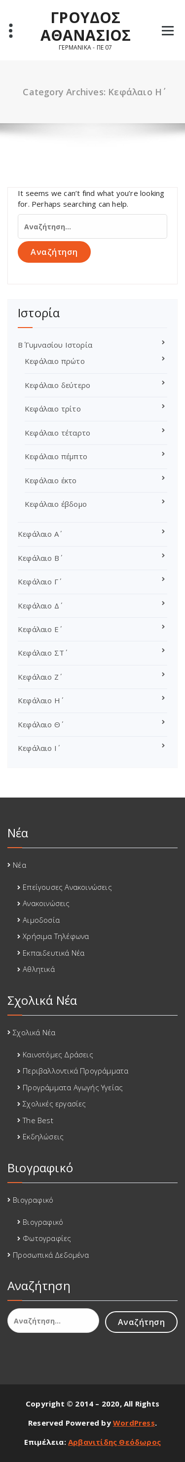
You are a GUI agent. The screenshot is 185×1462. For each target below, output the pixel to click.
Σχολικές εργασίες (54, 1103)
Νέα (19, 865)
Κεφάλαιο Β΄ (38, 558)
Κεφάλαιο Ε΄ (38, 629)
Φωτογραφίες (47, 1238)
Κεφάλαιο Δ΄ (38, 605)
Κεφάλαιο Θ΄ (39, 724)
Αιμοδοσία (41, 920)
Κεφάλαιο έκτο (51, 480)
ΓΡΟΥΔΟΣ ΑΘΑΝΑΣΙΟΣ (85, 26)
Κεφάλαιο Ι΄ (37, 748)
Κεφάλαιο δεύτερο (57, 385)
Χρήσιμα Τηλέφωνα (56, 936)
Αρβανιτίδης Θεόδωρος (114, 1442)
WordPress (134, 1423)
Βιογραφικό (33, 1200)
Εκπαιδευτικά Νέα (53, 953)
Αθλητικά (39, 969)
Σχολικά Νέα (34, 1032)
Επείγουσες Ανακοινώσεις (67, 887)
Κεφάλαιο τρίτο (53, 409)
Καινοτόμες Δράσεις (58, 1054)
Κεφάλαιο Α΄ (38, 534)
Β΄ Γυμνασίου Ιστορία (55, 345)
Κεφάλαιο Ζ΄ (38, 677)
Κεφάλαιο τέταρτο (57, 433)
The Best (38, 1120)
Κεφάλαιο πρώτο (55, 361)
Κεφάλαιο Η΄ (39, 700)
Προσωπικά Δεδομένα (51, 1255)
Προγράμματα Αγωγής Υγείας (73, 1087)
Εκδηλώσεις (43, 1136)
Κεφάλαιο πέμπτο (56, 456)
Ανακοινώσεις (46, 903)
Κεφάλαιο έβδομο (56, 504)
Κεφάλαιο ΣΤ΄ (41, 653)
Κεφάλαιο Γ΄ (38, 581)
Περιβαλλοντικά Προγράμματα (75, 1071)
